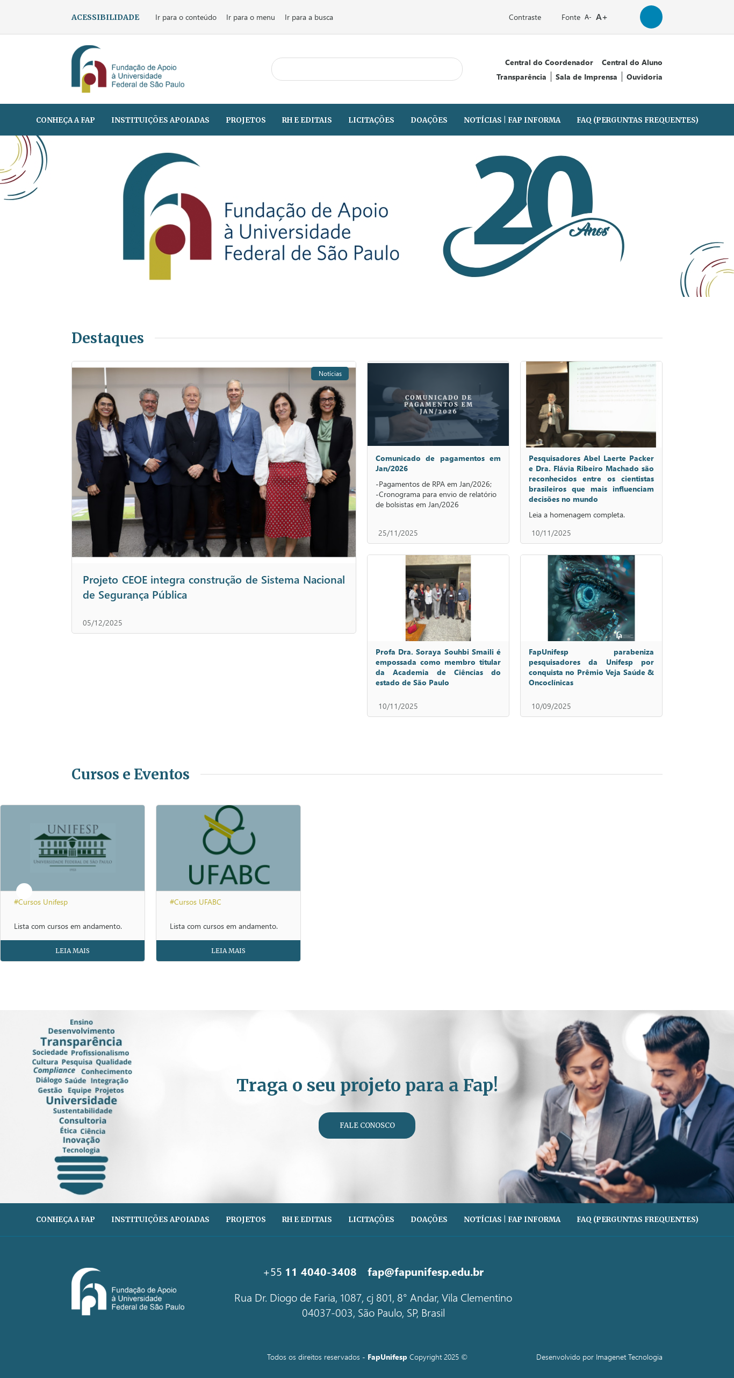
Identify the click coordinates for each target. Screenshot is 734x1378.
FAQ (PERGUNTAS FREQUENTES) (638, 120)
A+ (602, 16)
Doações (429, 120)
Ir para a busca (309, 17)
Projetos (246, 120)
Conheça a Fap (65, 120)
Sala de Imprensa (586, 77)
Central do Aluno (632, 62)
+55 (310, 1270)
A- (588, 17)
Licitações (371, 120)
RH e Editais (307, 120)
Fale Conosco (367, 1125)
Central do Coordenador (549, 62)
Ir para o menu (250, 17)
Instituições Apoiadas (160, 120)
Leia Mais (72, 951)
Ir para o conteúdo (186, 17)
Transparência (521, 77)
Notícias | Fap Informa (512, 120)
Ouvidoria (645, 77)
